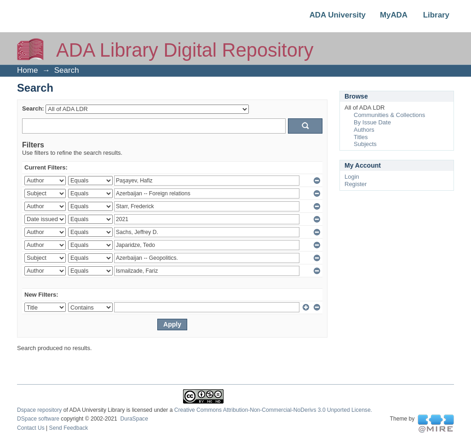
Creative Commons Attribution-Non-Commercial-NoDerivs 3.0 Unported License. (273, 410)
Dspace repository (39, 410)
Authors (364, 129)
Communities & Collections (389, 114)
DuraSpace (134, 418)
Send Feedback (68, 428)
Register (356, 184)
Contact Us (31, 428)
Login (352, 176)
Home (27, 70)
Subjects (365, 143)
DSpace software (38, 418)
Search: (33, 108)
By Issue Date (372, 122)
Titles (361, 137)
